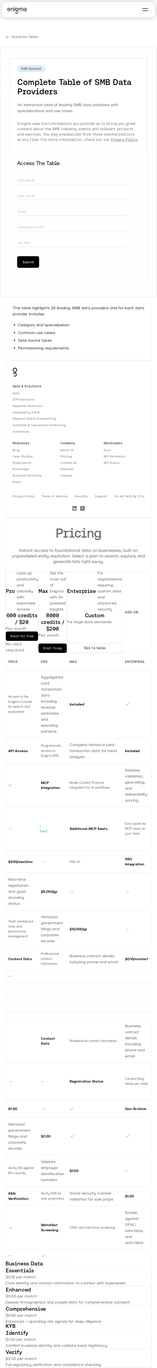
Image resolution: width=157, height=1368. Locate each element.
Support (101, 496)
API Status (112, 462)
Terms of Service (54, 496)
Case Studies (23, 456)
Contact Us (68, 462)
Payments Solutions (28, 406)
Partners (67, 469)
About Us (67, 450)
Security (81, 496)
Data (16, 393)
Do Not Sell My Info (129, 496)
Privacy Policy (124, 140)
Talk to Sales (95, 648)
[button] (145, 10)
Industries (21, 431)
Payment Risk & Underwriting (34, 418)
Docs (107, 450)
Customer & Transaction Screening (39, 425)
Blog (16, 450)
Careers (66, 475)
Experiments (22, 462)
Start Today (52, 648)
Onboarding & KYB (26, 412)
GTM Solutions (23, 399)
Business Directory (27, 475)
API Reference (114, 456)
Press (17, 482)
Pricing (66, 456)
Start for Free (22, 636)
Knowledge (21, 469)
